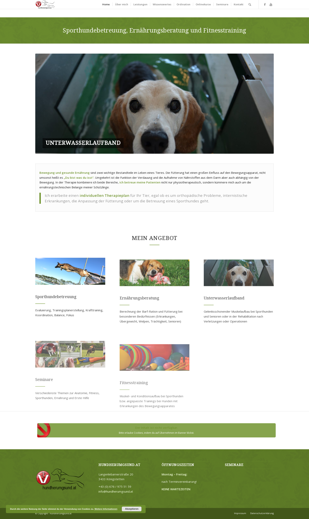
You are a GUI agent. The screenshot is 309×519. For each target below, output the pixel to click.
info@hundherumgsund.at (116, 491)
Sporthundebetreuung (55, 315)
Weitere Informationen (105, 509)
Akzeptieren (131, 509)
